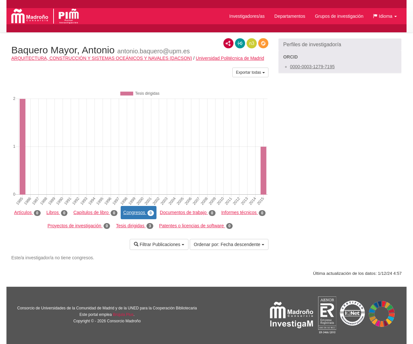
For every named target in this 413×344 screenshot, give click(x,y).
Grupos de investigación (339, 16)
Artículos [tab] (27, 213)
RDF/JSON (263, 43)
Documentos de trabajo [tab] (187, 213)
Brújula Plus (123, 314)
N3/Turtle (252, 43)
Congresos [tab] (138, 213)
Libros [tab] (57, 213)
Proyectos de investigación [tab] (78, 226)
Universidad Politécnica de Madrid (230, 58)
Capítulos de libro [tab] (95, 213)
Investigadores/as (247, 16)
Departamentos (289, 16)
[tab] (339, 44)
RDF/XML (228, 43)
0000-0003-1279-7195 (312, 66)
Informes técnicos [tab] (243, 213)
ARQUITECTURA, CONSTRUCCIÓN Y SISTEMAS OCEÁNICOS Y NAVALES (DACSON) (101, 58)
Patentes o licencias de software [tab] (196, 226)
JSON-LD (240, 43)
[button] (385, 16)
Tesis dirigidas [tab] (134, 226)
